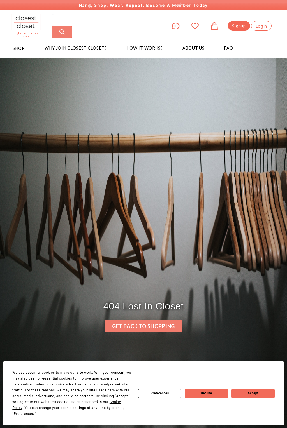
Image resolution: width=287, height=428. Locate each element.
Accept (253, 393)
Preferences (160, 393)
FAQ (228, 47)
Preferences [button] (24, 414)
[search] (104, 20)
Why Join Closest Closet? (76, 47)
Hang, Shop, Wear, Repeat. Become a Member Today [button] (143, 4)
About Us (193, 47)
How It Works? (144, 47)
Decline (206, 393)
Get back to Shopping (143, 326)
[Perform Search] (62, 32)
